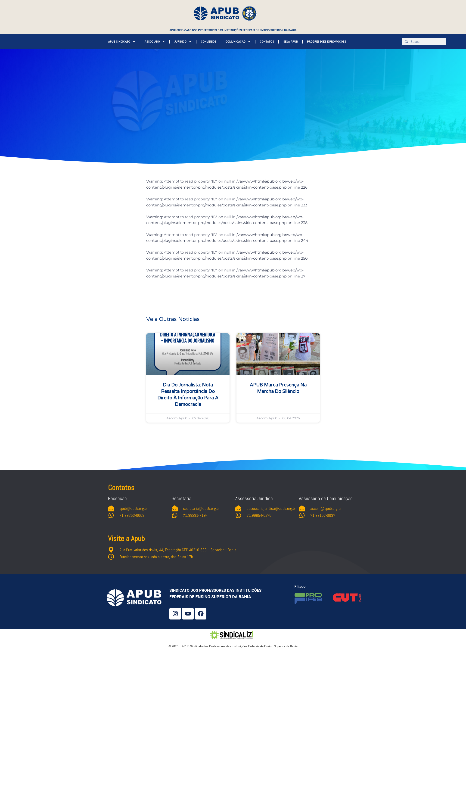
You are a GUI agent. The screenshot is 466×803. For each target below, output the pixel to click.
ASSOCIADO (155, 41)
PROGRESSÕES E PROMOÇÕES (326, 41)
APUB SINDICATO (121, 41)
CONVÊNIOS (208, 41)
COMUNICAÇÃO (238, 41)
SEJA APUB (290, 41)
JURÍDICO (183, 41)
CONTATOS (267, 41)
